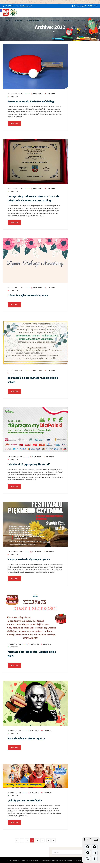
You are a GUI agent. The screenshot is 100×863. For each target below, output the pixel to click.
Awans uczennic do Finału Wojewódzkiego (34, 100)
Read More (14, 122)
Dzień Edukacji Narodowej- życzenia (30, 298)
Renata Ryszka (37, 93)
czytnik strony (89, 839)
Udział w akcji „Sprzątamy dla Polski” (31, 467)
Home (47, 32)
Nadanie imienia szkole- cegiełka (29, 740)
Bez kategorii (14, 95)
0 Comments (51, 93)
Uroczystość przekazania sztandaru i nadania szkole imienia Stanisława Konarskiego (31, 199)
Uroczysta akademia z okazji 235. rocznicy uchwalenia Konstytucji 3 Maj (84, 154)
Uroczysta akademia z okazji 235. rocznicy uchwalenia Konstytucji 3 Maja (83, 68)
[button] (1, 10)
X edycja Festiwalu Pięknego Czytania (31, 562)
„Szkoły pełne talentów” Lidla (27, 802)
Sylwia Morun (34, 646)
